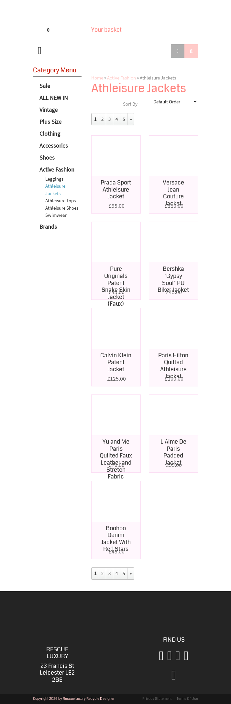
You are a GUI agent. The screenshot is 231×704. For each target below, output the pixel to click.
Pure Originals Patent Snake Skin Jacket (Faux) (116, 286)
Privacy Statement (157, 698)
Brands (48, 226)
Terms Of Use (187, 698)
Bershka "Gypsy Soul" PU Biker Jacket (173, 279)
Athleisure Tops (60, 200)
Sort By (130, 104)
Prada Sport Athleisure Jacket (116, 189)
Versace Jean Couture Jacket (173, 193)
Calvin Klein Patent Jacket (115, 362)
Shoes (47, 157)
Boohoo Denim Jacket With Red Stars (116, 538)
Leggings (54, 179)
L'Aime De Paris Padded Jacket (173, 452)
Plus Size (50, 121)
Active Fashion (56, 169)
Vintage (48, 109)
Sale (44, 85)
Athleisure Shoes (61, 208)
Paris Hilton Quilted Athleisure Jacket (173, 366)
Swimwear (56, 215)
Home (97, 78)
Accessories (53, 145)
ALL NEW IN (53, 97)
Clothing (49, 133)
